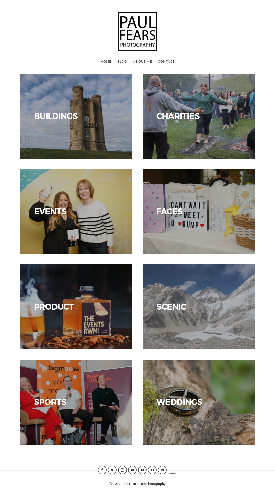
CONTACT (166, 61)
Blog (122, 61)
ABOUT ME (142, 61)
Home (105, 61)
